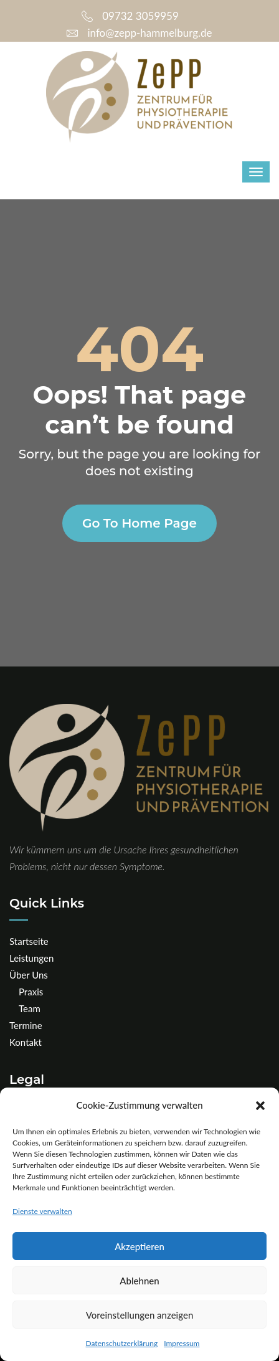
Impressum (181, 1343)
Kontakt (25, 1042)
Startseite (29, 941)
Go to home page (139, 523)
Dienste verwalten (42, 1211)
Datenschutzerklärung (122, 1343)
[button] (260, 1105)
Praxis (31, 991)
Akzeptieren (139, 1246)
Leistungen (31, 958)
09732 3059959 (130, 15)
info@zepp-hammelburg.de (139, 32)
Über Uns (28, 974)
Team (29, 1008)
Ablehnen (139, 1280)
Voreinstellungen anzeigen (140, 1315)
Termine (25, 1025)
